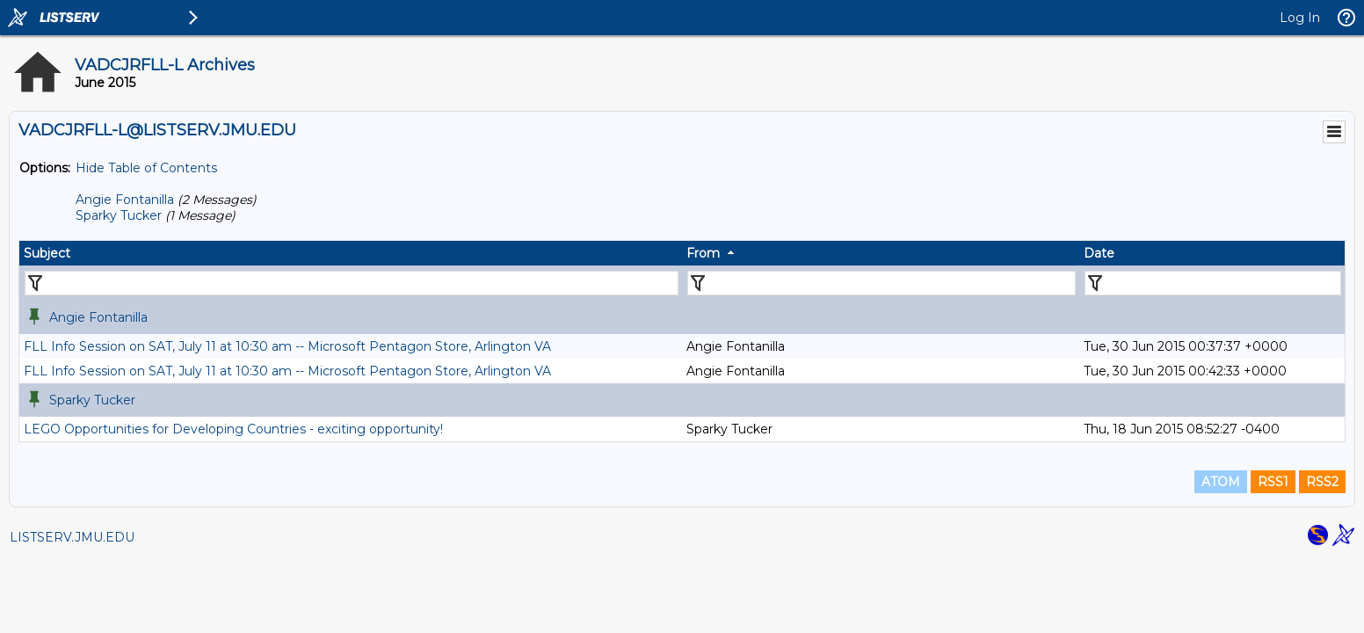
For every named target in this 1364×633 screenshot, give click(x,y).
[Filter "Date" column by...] (1213, 283)
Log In (1300, 17)
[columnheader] (350, 253)
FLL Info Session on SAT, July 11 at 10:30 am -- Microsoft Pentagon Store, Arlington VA (287, 346)
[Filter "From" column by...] (881, 283)
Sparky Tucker (119, 215)
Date (1099, 253)
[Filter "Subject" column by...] (351, 283)
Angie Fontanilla (125, 199)
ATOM (1220, 482)
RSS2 (1322, 482)
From (703, 253)
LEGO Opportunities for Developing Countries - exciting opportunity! (233, 429)
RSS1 (1273, 482)
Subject (47, 253)
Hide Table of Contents (146, 168)
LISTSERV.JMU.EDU (72, 537)
